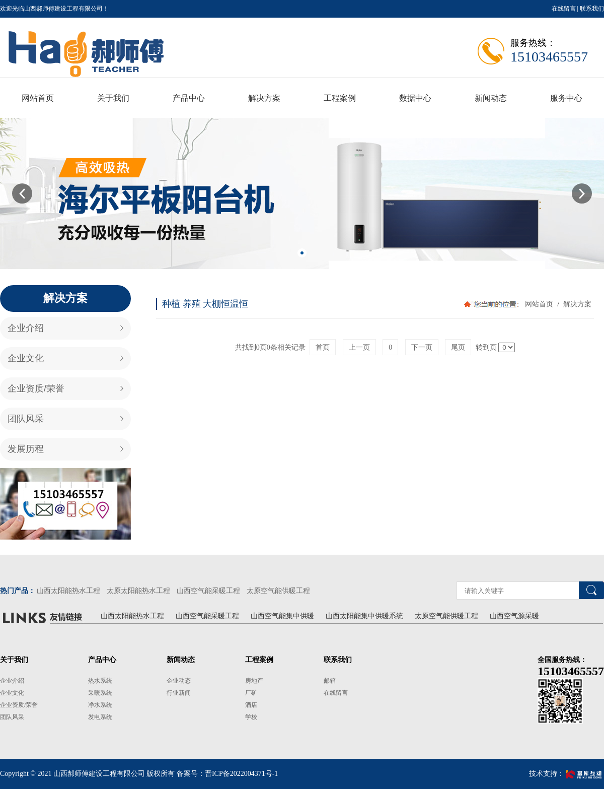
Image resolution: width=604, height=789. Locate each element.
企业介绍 (26, 328)
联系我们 (592, 8)
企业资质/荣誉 (36, 388)
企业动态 (179, 680)
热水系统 (100, 680)
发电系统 (100, 716)
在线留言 (564, 8)
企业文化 (26, 358)
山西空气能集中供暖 (282, 616)
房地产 (254, 680)
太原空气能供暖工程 (278, 591)
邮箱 (330, 680)
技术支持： (566, 773)
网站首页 (539, 304)
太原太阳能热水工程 (138, 591)
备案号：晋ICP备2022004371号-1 (227, 773)
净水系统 (100, 704)
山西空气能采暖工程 (208, 591)
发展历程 (26, 449)
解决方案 (576, 304)
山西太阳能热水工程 (68, 591)
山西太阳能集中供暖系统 (364, 616)
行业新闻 (179, 692)
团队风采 (26, 419)
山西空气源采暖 (514, 616)
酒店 (251, 704)
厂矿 (251, 692)
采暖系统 (100, 692)
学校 (251, 716)
